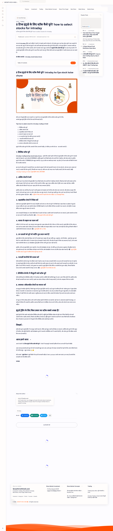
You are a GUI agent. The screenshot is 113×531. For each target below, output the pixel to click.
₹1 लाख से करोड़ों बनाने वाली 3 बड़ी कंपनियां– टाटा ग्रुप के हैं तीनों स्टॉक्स (91, 71)
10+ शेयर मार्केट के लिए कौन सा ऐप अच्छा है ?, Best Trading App (90, 64)
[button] (25, 415)
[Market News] (90, 9)
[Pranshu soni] (21, 36)
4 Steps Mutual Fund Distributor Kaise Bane (89, 47)
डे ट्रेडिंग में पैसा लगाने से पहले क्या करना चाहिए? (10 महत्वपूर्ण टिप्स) (48, 194)
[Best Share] (73, 9)
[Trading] (41, 9)
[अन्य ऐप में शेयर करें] (50, 415)
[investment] (91, 44)
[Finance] (27, 9)
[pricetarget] (91, 31)
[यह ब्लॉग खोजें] (32, 2)
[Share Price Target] (63, 9)
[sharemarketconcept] (93, 61)
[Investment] (34, 9)
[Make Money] (82, 9)
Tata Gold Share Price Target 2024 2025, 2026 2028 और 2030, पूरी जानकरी (91, 34)
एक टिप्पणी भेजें (46, 425)
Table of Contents (22, 63)
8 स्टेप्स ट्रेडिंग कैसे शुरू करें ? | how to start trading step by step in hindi (91, 55)
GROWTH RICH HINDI (10, 2)
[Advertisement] (46, 377)
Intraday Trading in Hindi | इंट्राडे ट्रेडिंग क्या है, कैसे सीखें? (30, 172)
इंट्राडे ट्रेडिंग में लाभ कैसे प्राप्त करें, (48, 268)
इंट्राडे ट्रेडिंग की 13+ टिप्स (40, 229)
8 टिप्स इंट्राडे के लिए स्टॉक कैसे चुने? (45, 215)
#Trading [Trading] (19, 411)
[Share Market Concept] (51, 9)
